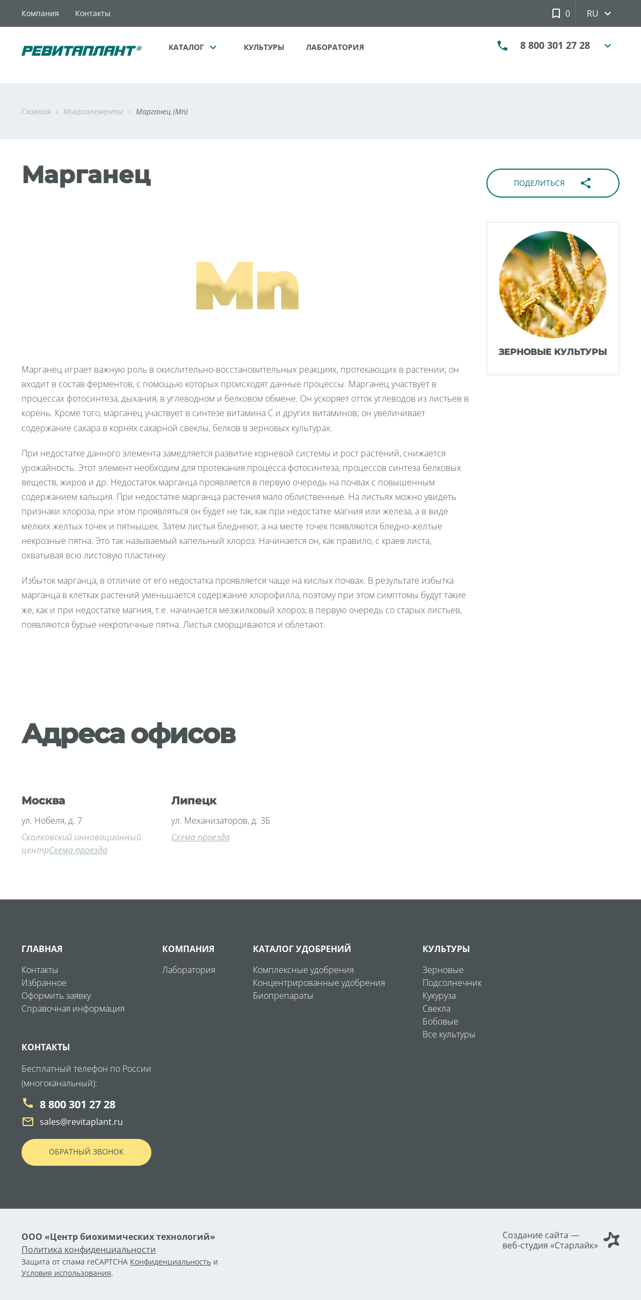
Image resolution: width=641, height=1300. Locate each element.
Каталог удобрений (302, 949)
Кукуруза (439, 995)
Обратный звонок (86, 1151)
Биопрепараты (283, 995)
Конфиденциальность (170, 1262)
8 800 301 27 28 (555, 48)
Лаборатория (335, 47)
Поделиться (553, 183)
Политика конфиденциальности (88, 1249)
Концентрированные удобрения (319, 983)
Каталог (195, 47)
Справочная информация (73, 1008)
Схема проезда (78, 850)
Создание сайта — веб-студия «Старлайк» (561, 1240)
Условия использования (66, 1273)
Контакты (93, 13)
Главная (42, 949)
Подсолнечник (452, 983)
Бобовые (440, 1021)
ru (602, 13)
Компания (40, 13)
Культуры (264, 47)
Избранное (44, 983)
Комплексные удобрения (303, 970)
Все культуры (449, 1034)
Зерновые (443, 970)
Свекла (436, 1008)
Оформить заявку (56, 995)
